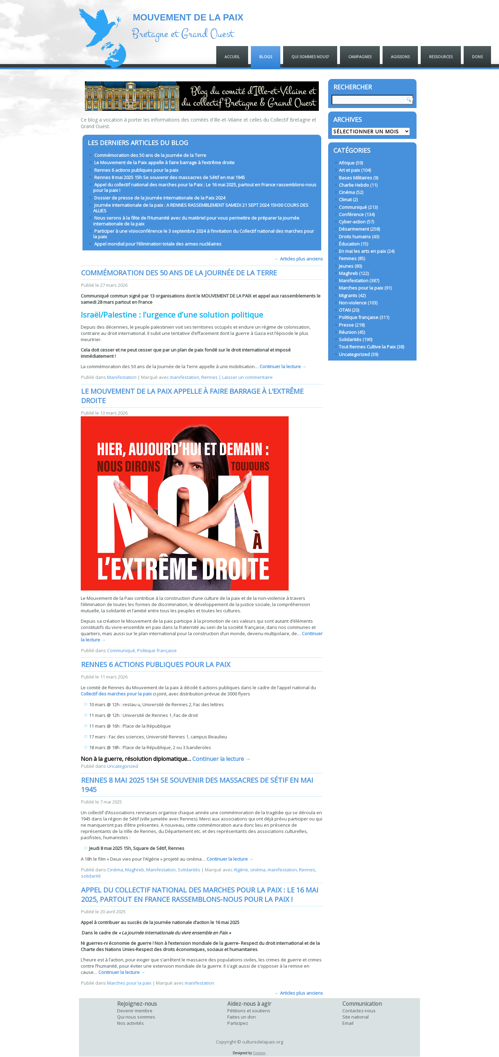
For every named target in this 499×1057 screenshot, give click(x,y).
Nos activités (130, 1023)
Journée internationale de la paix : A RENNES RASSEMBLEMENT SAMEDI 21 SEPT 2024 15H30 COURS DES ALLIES (200, 208)
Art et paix (349, 170)
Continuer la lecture (283, 366)
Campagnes (359, 56)
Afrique (346, 163)
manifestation (184, 377)
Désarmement (354, 229)
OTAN (345, 310)
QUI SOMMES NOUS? (310, 56)
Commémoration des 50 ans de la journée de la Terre (150, 155)
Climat (345, 199)
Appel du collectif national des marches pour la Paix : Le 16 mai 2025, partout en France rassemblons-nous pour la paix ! (204, 187)
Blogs (265, 56)
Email (347, 1023)
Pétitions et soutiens (248, 1010)
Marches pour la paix (129, 983)
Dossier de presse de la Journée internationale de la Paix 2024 (159, 198)
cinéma (257, 870)
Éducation (349, 244)
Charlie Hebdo (354, 185)
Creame (259, 1053)
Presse (346, 325)
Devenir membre (134, 1010)
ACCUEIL (232, 56)
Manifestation (122, 377)
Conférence (351, 214)
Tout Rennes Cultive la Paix (367, 347)
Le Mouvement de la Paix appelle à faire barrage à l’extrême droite (164, 162)
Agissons (400, 56)
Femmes (348, 258)
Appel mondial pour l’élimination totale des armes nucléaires (157, 244)
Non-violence (353, 303)
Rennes (209, 377)
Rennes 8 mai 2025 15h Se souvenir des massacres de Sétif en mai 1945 (169, 177)
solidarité (91, 876)
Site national (355, 1017)
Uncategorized (122, 766)
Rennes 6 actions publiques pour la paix (136, 170)
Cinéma (115, 870)
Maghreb (134, 870)
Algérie (241, 870)
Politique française (157, 650)
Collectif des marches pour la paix (116, 694)
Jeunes (346, 266)
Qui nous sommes (136, 1017)
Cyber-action (352, 222)
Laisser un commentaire (247, 377)
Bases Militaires (355, 178)
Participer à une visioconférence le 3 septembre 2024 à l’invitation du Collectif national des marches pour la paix (203, 234)
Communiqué (121, 650)
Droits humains (355, 236)
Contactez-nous (359, 1010)
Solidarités (189, 870)
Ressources (441, 56)
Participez (237, 1023)
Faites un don (241, 1017)
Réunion (348, 332)
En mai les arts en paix (362, 251)
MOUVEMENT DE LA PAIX (188, 17)
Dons (477, 56)
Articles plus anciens (298, 259)
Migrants (348, 295)
